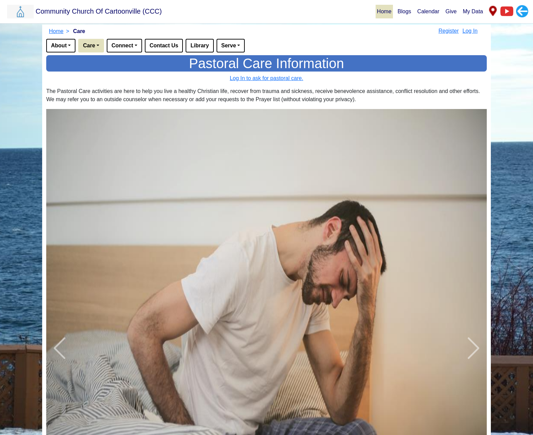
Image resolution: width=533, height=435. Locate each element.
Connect (122, 45)
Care (89, 45)
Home (384, 11)
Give (451, 11)
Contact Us (164, 45)
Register (449, 31)
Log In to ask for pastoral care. (266, 78)
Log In (470, 31)
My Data (473, 11)
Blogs (404, 11)
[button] (191, 11)
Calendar (428, 11)
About (59, 45)
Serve (228, 45)
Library (199, 45)
